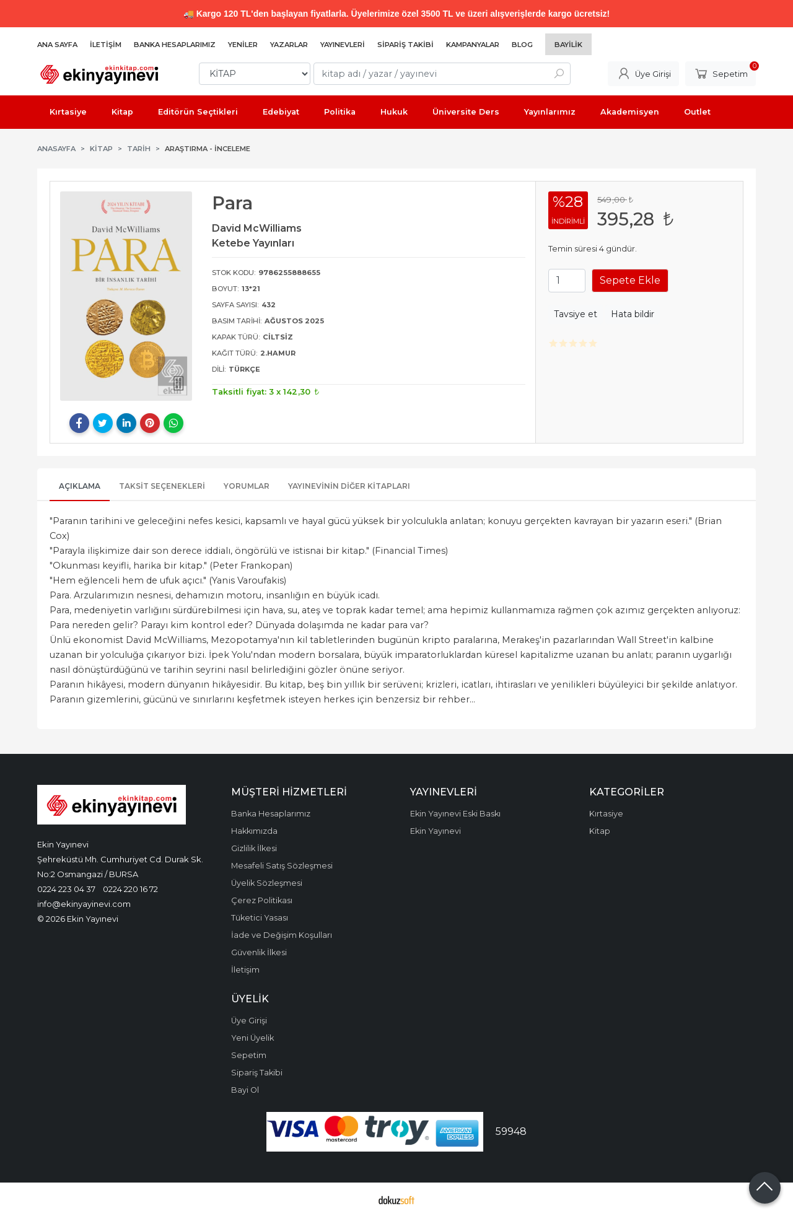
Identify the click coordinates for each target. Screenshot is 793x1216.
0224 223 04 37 (66, 889)
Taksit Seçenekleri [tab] (162, 486)
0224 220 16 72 (130, 889)
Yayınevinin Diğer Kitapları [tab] (349, 486)
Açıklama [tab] (79, 486)
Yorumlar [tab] (246, 486)
